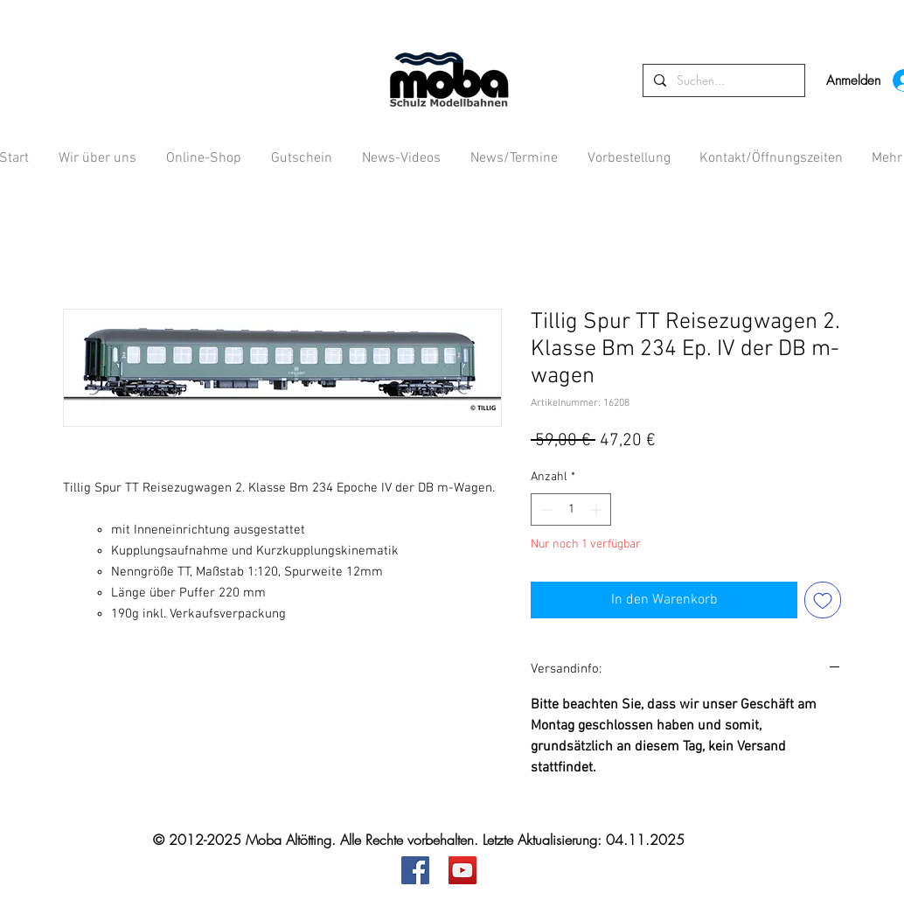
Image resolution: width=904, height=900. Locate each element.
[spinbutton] (571, 509)
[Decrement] (544, 509)
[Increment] (597, 509)
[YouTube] (462, 870)
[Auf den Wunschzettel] (822, 600)
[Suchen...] (722, 80)
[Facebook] (415, 870)
